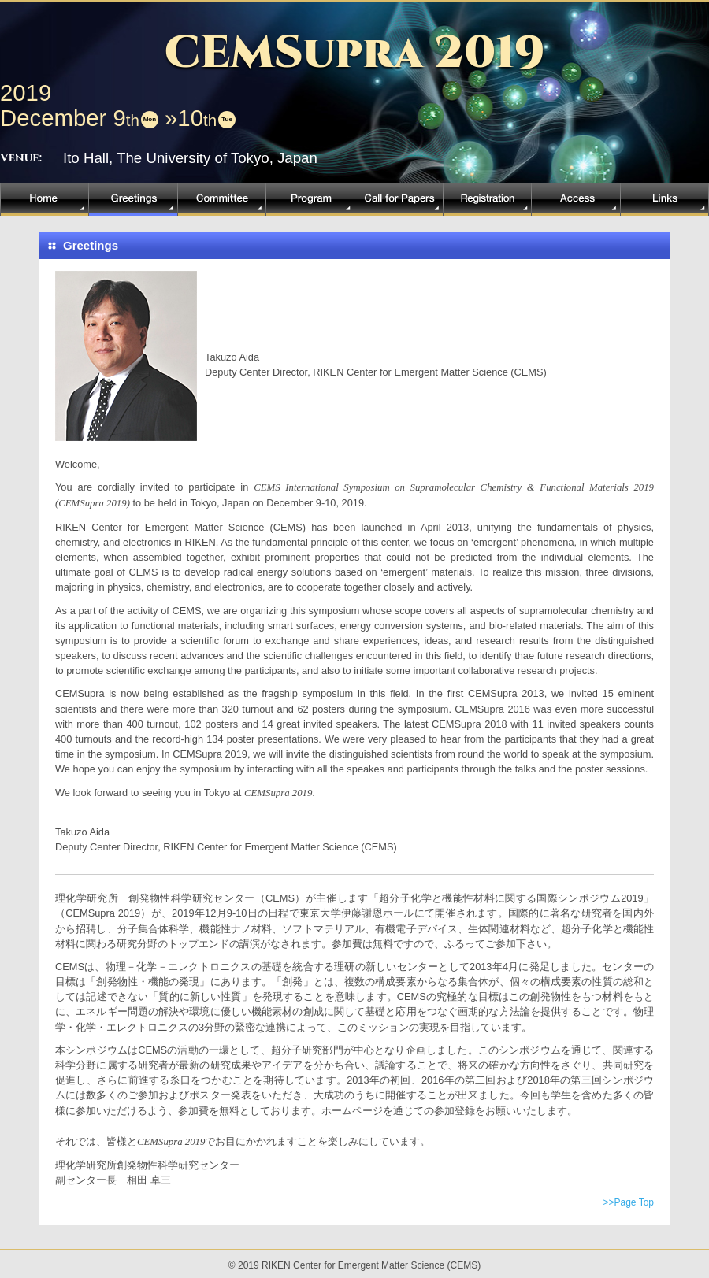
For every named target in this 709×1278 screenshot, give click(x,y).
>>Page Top (628, 1202)
